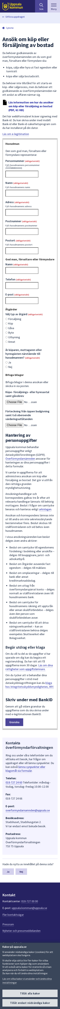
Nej (21, 871)
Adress (30, 204)
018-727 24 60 (14, 782)
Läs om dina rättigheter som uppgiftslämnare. (29, 667)
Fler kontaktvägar (13, 915)
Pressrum (8, 924)
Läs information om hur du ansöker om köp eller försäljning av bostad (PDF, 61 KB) (30, 106)
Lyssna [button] (9, 27)
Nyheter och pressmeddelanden (21, 931)
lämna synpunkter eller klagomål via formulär (25, 769)
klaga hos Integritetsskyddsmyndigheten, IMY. (29, 685)
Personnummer (30, 164)
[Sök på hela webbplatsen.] (41, 6)
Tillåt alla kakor (30, 993)
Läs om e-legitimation (15, 134)
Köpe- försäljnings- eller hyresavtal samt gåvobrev (27, 394)
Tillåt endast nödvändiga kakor (30, 1003)
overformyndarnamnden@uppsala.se (28, 810)
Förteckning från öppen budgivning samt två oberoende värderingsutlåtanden (27, 415)
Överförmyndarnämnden (20, 458)
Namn (30, 185)
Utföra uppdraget (15, 16)
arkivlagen (45, 509)
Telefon (18, 279)
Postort (30, 242)
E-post (17, 294)
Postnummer (30, 223)
